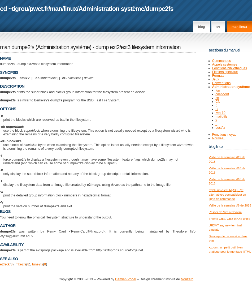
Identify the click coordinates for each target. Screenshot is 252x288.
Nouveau (218, 138)
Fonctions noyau (224, 134)
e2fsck (5, 264)
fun (217, 90)
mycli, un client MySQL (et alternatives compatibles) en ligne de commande (227, 194)
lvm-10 (220, 113)
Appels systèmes (224, 64)
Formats (218, 76)
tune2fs (37, 264)
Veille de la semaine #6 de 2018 (230, 205)
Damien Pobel (125, 279)
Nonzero (187, 279)
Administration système (111, 8)
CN (217, 102)
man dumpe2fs (17, 47)
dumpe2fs (159, 8)
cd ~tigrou (14, 8)
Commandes (221, 61)
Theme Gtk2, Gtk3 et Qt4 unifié (229, 218)
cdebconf (222, 94)
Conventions (221, 83)
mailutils (221, 116)
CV (218, 27)
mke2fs (20, 264)
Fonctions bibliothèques (229, 68)
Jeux (215, 79)
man (56, 8)
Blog (201, 27)
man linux (239, 27)
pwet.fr (38, 8)
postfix (220, 128)
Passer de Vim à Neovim (225, 212)
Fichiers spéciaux (225, 72)
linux (70, 8)
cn (217, 98)
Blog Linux (216, 146)
